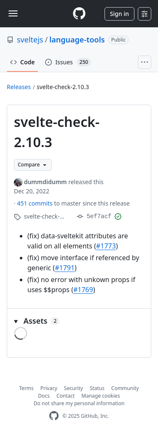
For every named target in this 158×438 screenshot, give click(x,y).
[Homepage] (79, 14)
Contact (65, 395)
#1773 (106, 246)
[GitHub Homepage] (54, 416)
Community (125, 388)
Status (97, 388)
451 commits (35, 203)
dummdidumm (45, 182)
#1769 (83, 289)
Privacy (48, 388)
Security (73, 388)
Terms (26, 388)
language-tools (76, 39)
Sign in (119, 14)
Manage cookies (100, 395)
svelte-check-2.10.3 (63, 87)
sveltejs (30, 39)
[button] (79, 321)
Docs (44, 395)
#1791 (65, 267)
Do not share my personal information (79, 403)
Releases (19, 87)
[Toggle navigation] (13, 13)
